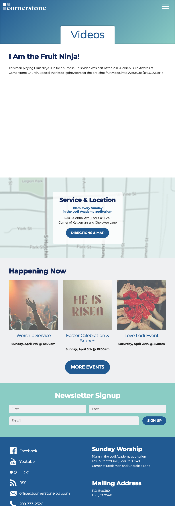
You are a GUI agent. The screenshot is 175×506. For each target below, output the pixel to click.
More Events (87, 367)
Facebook (28, 451)
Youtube (27, 461)
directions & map (87, 233)
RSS (22, 483)
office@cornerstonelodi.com (44, 493)
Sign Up (154, 420)
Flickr (24, 472)
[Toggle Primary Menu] (165, 6)
